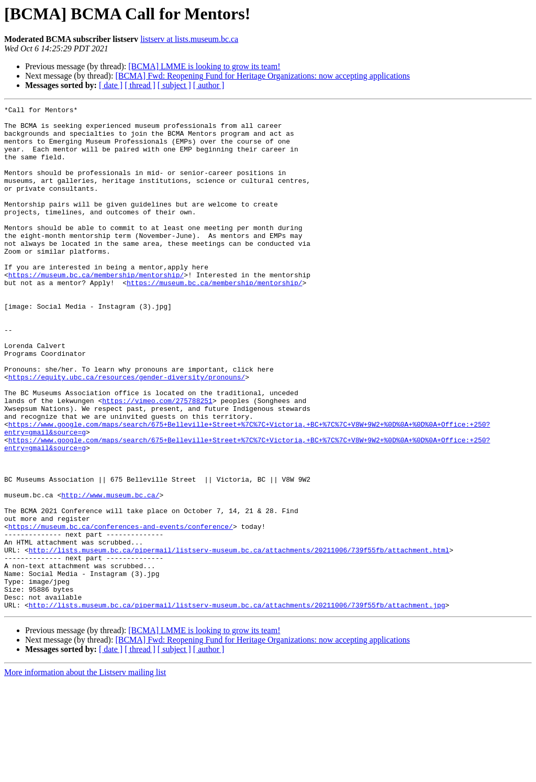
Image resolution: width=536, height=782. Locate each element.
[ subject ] (174, 85)
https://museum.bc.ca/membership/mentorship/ (96, 309)
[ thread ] (140, 85)
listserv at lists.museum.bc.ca (189, 39)
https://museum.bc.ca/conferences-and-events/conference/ (120, 611)
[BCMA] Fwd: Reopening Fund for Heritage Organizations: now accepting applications (262, 75)
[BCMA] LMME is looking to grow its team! (204, 66)
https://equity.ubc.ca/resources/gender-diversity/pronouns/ (126, 432)
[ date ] (110, 85)
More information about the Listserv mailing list (85, 772)
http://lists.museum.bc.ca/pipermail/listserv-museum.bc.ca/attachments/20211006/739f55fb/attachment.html (239, 639)
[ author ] (209, 85)
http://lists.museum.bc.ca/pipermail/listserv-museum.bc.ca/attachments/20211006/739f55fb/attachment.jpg (237, 705)
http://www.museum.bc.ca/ (110, 573)
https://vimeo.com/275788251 (157, 460)
